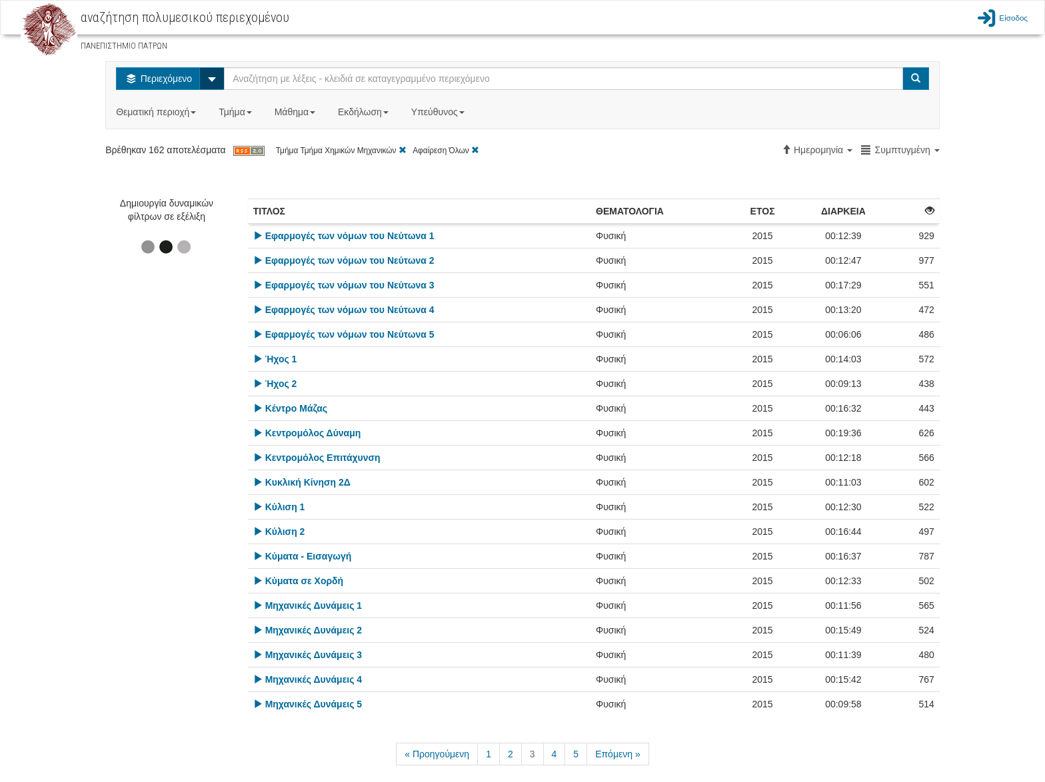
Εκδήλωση (364, 112)
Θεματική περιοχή (157, 112)
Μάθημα (296, 112)
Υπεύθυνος (439, 112)
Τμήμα (236, 112)
